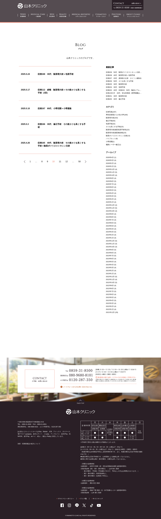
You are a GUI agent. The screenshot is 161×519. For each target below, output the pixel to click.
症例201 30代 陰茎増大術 (116, 96)
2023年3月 (110, 267)
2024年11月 (110, 208)
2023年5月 (110, 262)
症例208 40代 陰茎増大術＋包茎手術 (120, 75)
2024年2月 (110, 235)
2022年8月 (110, 288)
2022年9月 (110, 285)
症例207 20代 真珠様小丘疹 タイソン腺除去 (124, 78)
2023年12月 (110, 241)
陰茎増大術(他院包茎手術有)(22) (118, 130)
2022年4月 (110, 300)
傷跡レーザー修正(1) (113, 145)
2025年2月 (110, 199)
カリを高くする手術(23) (115, 127)
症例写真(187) (111, 112)
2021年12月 (110, 312)
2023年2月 (110, 270)
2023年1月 (110, 273)
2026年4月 (110, 157)
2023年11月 (110, 244)
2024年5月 (110, 226)
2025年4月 (110, 193)
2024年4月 (110, 229)
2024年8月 (110, 217)
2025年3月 (110, 196)
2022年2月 (110, 306)
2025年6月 (110, 187)
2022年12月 (110, 277)
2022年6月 (110, 294)
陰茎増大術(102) (112, 118)
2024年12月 (110, 205)
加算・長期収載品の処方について (29, 444)
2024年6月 (110, 223)
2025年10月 (110, 175)
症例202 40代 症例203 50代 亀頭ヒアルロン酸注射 (127, 90)
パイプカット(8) (112, 139)
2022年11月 (110, 279)
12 (67, 161)
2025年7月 (110, 184)
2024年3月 (110, 232)
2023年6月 (110, 259)
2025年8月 (110, 181)
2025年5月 (110, 190)
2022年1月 (110, 309)
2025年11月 (110, 172)
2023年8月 (110, 253)
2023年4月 (110, 265)
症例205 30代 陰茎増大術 (116, 84)
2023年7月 (110, 256)
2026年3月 (110, 160)
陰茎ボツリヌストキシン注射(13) (118, 136)
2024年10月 (110, 211)
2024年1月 (110, 238)
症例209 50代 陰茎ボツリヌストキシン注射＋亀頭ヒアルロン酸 (130, 72)
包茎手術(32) (110, 124)
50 (79, 161)
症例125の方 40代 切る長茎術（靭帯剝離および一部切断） (128, 93)
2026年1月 (110, 166)
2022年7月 (110, 291)
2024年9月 (110, 214)
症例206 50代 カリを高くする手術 (119, 81)
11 (60, 161)
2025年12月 (110, 169)
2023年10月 (110, 247)
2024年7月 (110, 220)
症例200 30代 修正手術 (115, 99)
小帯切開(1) (110, 142)
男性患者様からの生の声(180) (117, 115)
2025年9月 (110, 178)
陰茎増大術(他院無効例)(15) (116, 133)
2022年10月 (110, 282)
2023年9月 (110, 250)
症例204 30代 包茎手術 (115, 87)
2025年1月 (110, 202)
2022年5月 (110, 297)
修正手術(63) (110, 121)
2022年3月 (110, 303)
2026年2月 (110, 163)
